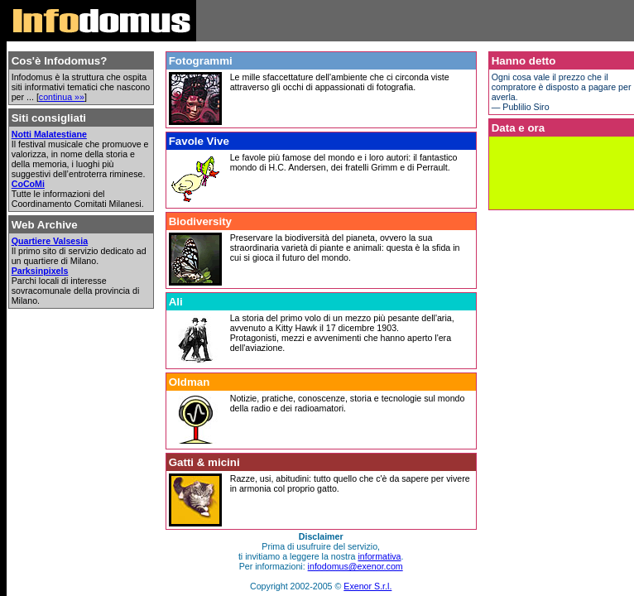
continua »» (61, 97)
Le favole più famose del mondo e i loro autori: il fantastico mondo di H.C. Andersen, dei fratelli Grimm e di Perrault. (344, 162)
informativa (379, 556)
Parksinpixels (40, 271)
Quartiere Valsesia (50, 241)
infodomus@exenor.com (355, 566)
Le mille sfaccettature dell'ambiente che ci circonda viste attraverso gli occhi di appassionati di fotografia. (339, 82)
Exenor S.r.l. (367, 586)
